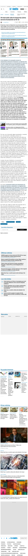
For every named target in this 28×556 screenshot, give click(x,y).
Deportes (15, 547)
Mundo (9, 547)
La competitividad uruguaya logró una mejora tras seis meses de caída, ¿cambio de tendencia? (14, 498)
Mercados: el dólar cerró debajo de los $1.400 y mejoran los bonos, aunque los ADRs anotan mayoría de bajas (16, 128)
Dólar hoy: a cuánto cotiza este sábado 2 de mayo (14, 290)
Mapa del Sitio (15, 551)
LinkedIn (9, 538)
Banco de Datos (16, 544)
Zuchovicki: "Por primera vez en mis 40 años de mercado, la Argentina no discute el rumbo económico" (24, 388)
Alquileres (14, 6)
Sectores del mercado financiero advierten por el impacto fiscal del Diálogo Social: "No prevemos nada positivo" (10, 387)
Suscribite (22, 229)
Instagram (6, 538)
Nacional (3, 547)
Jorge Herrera (6, 22)
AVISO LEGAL (23, 553)
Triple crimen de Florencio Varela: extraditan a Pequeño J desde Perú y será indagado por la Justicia (12, 265)
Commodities (17, 316)
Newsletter (23, 538)
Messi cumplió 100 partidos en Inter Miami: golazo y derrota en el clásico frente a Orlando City (13, 260)
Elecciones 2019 (4, 223)
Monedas (2, 316)
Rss (9, 551)
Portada (3, 542)
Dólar (6, 11)
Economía (12, 11)
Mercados (3, 545)
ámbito (2, 14)
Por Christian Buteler (22, 425)
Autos (14, 549)
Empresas (18, 221)
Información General (6, 549)
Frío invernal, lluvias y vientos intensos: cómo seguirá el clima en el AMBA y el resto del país (14, 269)
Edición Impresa (23, 547)
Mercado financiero (12, 14)
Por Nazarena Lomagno (4, 448)
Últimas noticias (11, 542)
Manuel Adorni (20, 6)
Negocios (10, 545)
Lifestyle (22, 545)
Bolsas (9, 316)
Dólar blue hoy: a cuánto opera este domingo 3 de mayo (13, 273)
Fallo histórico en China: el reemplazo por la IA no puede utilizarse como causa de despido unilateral (15, 282)
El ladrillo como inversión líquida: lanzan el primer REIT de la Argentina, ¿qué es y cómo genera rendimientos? (16, 124)
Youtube (12, 538)
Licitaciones (20, 555)
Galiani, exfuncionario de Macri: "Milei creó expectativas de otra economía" (11, 445)
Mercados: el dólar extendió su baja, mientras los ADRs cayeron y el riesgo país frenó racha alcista (24, 377)
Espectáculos (21, 549)
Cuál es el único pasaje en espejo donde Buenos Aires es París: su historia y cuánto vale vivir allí (15, 294)
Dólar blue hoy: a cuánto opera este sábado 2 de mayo (14, 452)
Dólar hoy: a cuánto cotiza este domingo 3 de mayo (13, 416)
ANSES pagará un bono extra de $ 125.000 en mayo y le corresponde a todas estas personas (13, 256)
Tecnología (3, 551)
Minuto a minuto (24, 372)
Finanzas (19, 11)
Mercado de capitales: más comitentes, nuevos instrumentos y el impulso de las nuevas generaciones (13, 33)
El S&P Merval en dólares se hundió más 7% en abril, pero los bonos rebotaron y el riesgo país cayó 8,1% (14, 36)
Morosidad (8, 6)
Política (25, 11)
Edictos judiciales (5, 555)
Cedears (25, 316)
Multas (13, 555)
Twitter (1, 538)
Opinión (16, 545)
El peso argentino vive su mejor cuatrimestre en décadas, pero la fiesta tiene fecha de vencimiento (15, 287)
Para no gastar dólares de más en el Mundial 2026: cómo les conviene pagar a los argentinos (13, 476)
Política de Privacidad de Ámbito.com (9, 553)
